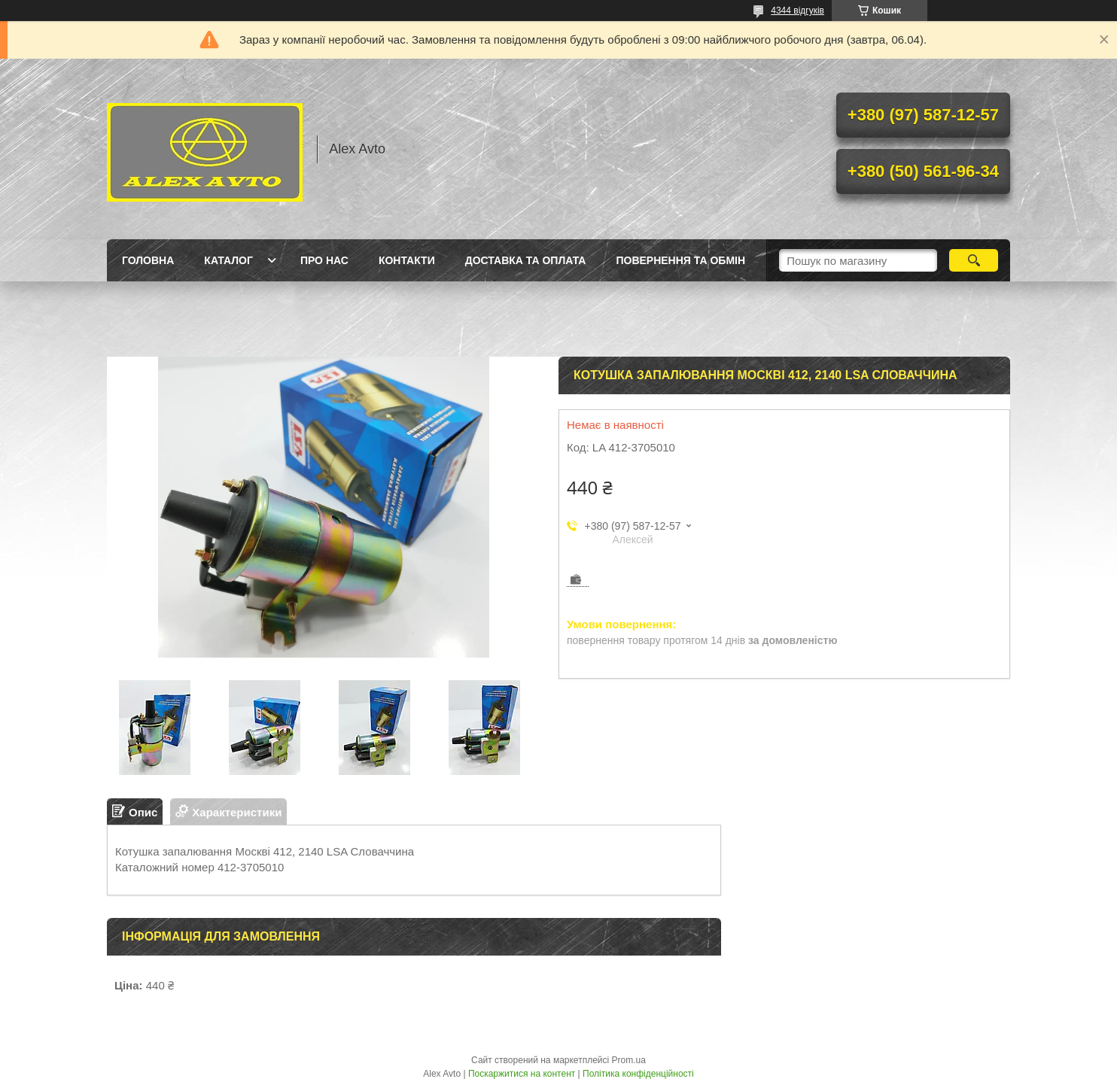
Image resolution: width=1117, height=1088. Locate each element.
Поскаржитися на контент (521, 1073)
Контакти (407, 260)
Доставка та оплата (525, 260)
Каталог (228, 260)
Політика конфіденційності (638, 1073)
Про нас (324, 260)
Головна (148, 260)
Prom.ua (629, 1060)
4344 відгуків (797, 10)
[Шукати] (973, 260)
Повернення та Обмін (680, 260)
